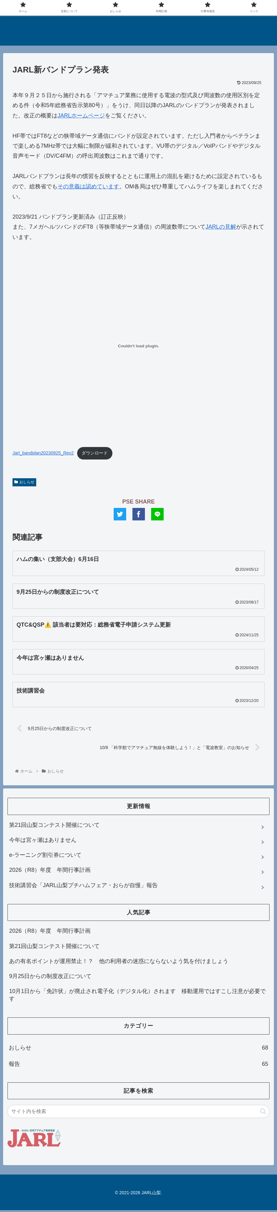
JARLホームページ (81, 115)
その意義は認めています (88, 186)
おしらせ (24, 482)
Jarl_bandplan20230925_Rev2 (43, 452)
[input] (138, 1113)
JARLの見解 (220, 227)
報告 (138, 1066)
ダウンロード (95, 452)
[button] (263, 1113)
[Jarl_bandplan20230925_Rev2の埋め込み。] (138, 346)
